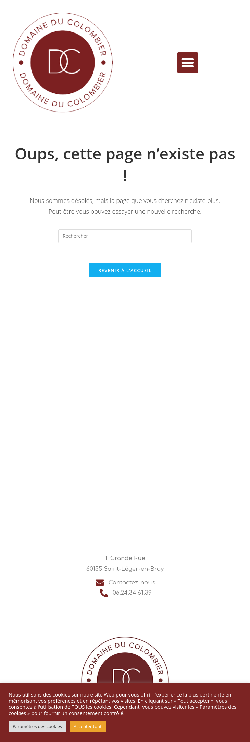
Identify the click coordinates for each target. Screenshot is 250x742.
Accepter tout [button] (88, 726)
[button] (187, 62)
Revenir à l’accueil (125, 270)
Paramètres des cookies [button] (37, 726)
